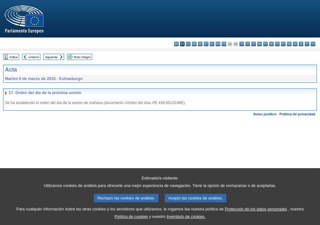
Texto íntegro (82, 57)
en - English (218, 44)
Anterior (33, 57)
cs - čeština (188, 44)
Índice (14, 57)
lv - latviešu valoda (247, 44)
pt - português (283, 44)
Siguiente (51, 57)
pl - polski (277, 44)
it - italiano (241, 44)
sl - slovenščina (301, 44)
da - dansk (194, 44)
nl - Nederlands (271, 44)
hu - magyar (259, 44)
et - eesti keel (206, 44)
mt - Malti (265, 44)
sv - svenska (313, 44)
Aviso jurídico (264, 114)
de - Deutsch (200, 44)
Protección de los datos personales (256, 214)
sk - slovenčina (295, 44)
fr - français (224, 44)
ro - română (289, 44)
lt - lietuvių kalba (253, 44)
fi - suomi (307, 44)
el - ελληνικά (212, 44)
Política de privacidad (297, 114)
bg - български (176, 44)
